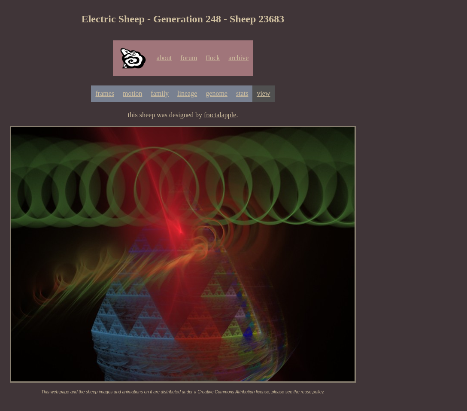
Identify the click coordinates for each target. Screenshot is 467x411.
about (164, 57)
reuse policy (312, 392)
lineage (187, 93)
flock (213, 57)
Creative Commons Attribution (226, 392)
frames (104, 93)
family (160, 93)
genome (216, 93)
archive (238, 57)
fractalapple (220, 115)
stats (242, 93)
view (263, 93)
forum (188, 57)
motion (132, 93)
